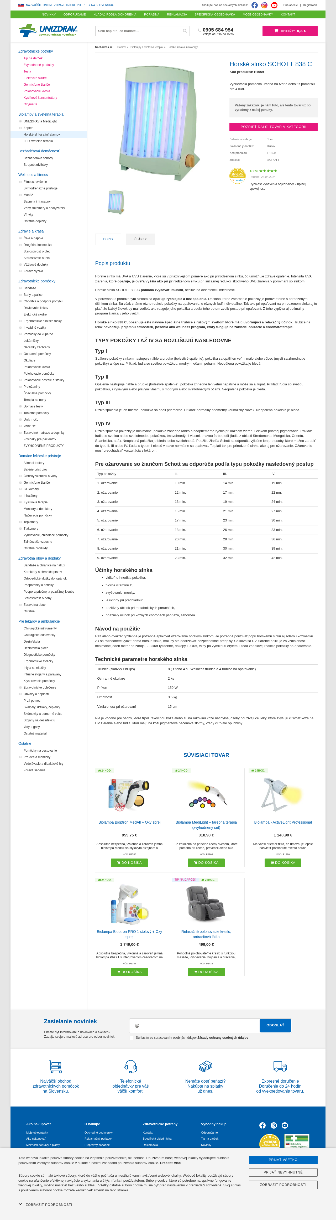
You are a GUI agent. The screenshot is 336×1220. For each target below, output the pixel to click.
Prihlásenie (291, 5)
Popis (108, 239)
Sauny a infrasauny (37, 201)
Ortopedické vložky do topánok (45, 578)
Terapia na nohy (35, 400)
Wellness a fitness (33, 175)
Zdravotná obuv (34, 605)
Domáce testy (33, 406)
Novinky (206, 1144)
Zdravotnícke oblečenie (40, 687)
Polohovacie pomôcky (39, 373)
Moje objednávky (37, 1132)
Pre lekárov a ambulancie (39, 621)
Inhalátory (31, 496)
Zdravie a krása (31, 231)
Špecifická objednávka (157, 1138)
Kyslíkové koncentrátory (40, 98)
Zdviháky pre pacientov (40, 439)
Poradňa (151, 14)
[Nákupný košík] (290, 31)
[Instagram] (264, 5)
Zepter (28, 128)
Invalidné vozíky (35, 327)
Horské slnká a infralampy (42, 134)
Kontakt (148, 1132)
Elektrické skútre (35, 78)
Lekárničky (31, 341)
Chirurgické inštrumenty (40, 628)
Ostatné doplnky (35, 221)
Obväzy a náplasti (36, 694)
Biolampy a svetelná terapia (41, 114)
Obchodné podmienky (99, 1132)
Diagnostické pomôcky (39, 654)
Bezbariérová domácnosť (38, 151)
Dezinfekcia (32, 641)
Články (140, 239)
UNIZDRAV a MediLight (40, 121)
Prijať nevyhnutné (283, 1172)
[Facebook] (254, 5)
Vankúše (30, 426)
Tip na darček (33, 58)
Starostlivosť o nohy (37, 598)
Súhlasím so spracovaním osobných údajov (188, 1038)
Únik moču (31, 419)
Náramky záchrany (37, 347)
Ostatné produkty (36, 548)
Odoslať (275, 1025)
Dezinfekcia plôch (36, 648)
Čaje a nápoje (33, 238)
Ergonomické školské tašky (43, 321)
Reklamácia (150, 1144)
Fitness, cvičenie (35, 182)
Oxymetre (30, 104)
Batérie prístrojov (36, 469)
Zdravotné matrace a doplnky (44, 433)
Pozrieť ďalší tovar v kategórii (273, 127)
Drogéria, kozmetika (38, 245)
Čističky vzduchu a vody (40, 476)
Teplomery (31, 522)
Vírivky (28, 214)
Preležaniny (32, 387)
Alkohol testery (34, 463)
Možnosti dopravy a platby (43, 1144)
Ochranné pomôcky (37, 354)
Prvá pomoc (32, 700)
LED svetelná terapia (38, 141)
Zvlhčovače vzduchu (38, 542)
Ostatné (29, 611)
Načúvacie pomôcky (38, 515)
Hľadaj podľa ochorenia (114, 14)
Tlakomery (31, 528)
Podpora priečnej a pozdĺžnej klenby (49, 591)
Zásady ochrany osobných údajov (222, 1038)
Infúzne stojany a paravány (42, 674)
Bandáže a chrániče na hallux (44, 565)
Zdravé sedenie (34, 770)
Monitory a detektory (38, 509)
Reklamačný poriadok (98, 1138)
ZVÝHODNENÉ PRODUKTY (44, 446)
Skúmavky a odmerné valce (43, 714)
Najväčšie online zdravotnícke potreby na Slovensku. (70, 5)
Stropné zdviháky (36, 165)
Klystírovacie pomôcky (39, 681)
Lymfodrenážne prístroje (40, 188)
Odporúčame (209, 1132)
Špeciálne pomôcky (37, 393)
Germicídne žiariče (37, 84)
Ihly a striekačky (35, 668)
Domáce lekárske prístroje (39, 456)
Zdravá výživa (33, 271)
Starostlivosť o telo (37, 258)
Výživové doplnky (36, 264)
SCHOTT (273, 159)
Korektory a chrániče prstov (43, 572)
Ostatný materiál (35, 733)
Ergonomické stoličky (38, 661)
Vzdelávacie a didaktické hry (43, 764)
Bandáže (30, 288)
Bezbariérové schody (38, 158)
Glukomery (31, 489)
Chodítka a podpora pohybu (43, 301)
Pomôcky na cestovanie (40, 750)
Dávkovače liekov (36, 308)
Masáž (28, 195)
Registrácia (310, 5)
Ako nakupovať (36, 1138)
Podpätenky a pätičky (39, 585)
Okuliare (29, 360)
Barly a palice (33, 295)
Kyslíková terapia (36, 502)
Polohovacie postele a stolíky (44, 380)
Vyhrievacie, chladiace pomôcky (46, 535)
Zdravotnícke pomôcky (36, 281)
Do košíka (129, 863)
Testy (27, 71)
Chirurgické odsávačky (39, 635)
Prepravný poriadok (97, 1144)
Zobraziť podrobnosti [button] (45, 1204)
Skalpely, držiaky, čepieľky (42, 707)
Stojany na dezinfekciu (39, 720)
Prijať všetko (283, 1160)
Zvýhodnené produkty (39, 65)
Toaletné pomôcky (36, 413)
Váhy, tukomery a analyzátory (44, 208)
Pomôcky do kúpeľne (38, 334)
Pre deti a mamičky (37, 757)
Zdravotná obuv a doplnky (39, 558)
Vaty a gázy (32, 727)
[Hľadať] (185, 31)
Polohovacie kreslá (37, 91)
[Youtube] (274, 5)
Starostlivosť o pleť (37, 251)
